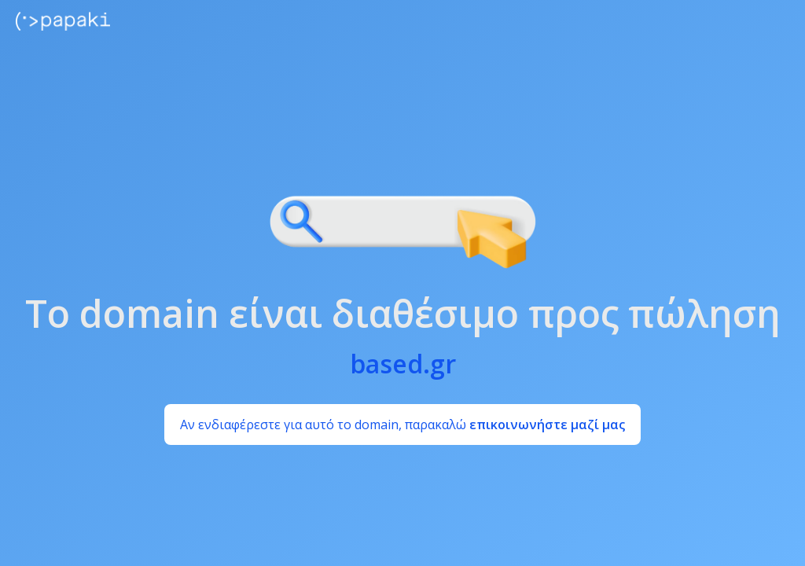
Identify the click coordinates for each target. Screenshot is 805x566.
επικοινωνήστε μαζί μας (547, 424)
